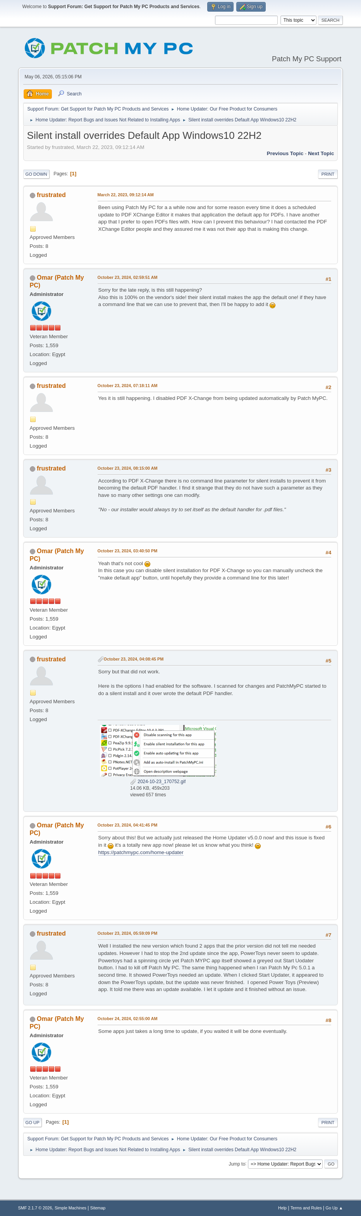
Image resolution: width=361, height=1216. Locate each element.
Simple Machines (70, 1208)
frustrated (51, 195)
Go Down (36, 174)
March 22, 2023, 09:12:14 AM (126, 194)
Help (282, 1208)
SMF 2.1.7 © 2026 (35, 1208)
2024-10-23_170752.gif (158, 781)
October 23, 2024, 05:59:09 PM (128, 933)
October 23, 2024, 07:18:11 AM (128, 385)
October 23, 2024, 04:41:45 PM (128, 825)
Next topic (321, 153)
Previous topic (285, 153)
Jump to (237, 1163)
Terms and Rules (306, 1208)
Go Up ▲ (334, 1208)
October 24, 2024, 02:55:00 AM (128, 1018)
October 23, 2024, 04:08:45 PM (134, 659)
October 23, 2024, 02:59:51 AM (128, 277)
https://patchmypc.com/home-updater (141, 852)
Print (328, 174)
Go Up (33, 1122)
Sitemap (98, 1208)
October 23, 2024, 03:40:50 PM (128, 550)
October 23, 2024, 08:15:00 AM (128, 468)
